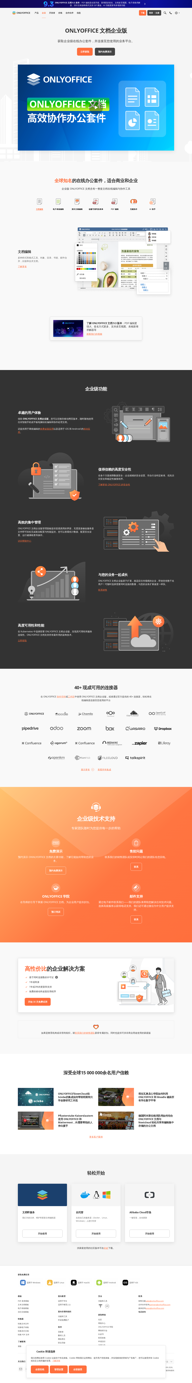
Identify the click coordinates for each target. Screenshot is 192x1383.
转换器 (21, 1319)
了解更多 (22, 266)
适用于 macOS (84, 1282)
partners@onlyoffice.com (159, 1304)
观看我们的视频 (94, 334)
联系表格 (101, 1338)
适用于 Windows (33, 1282)
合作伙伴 (69, 12)
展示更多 (85, 769)
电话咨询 (142, 1312)
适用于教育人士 (64, 1304)
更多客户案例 (96, 1136)
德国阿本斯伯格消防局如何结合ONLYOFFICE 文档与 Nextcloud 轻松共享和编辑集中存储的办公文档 (156, 1120)
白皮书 (101, 1334)
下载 (143, 12)
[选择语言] (177, 13)
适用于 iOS (133, 1282)
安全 (100, 1296)
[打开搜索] (165, 13)
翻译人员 (61, 1335)
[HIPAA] (100, 1306)
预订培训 (55, 911)
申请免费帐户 (63, 1320)
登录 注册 (154, 12)
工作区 (71, 696)
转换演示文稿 (23, 1331)
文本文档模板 (23, 1304)
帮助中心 (101, 1323)
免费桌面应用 (47, 428)
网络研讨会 (102, 1330)
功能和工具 (62, 1316)
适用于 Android (109, 1282)
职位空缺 (61, 1342)
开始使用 (42, 1233)
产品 (37, 12)
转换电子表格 (23, 1327)
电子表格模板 (23, 1308)
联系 (136, 866)
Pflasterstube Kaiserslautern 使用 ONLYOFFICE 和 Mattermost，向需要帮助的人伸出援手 (75, 1120)
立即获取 (84, 51)
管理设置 (58, 1369)
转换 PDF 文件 (23, 1334)
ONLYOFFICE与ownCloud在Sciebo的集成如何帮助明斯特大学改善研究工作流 (75, 1097)
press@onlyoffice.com (155, 1308)
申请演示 (101, 1341)
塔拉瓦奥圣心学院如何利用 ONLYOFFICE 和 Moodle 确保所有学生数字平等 (156, 1097)
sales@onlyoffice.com (155, 1301)
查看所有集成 (104, 769)
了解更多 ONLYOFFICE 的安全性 (114, 484)
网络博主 (61, 1339)
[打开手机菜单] (170, 13)
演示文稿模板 (23, 1312)
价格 (60, 12)
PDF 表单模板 (23, 1301)
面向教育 (62, 1296)
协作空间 (61, 696)
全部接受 (77, 1369)
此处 (106, 1248)
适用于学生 (62, 1301)
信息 (79, 12)
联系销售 (102, 589)
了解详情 (56, 1360)
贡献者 (60, 1331)
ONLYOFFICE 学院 (105, 1327)
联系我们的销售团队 (85, 1032)
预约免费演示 (105, 51)
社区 (100, 1319)
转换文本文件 (23, 1323)
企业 (44, 12)
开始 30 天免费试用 (37, 1001)
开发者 (52, 12)
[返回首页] (21, 13)
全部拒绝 (39, 1369)
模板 (20, 1296)
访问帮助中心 (24, 540)
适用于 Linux (59, 1282)
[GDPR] (107, 1306)
